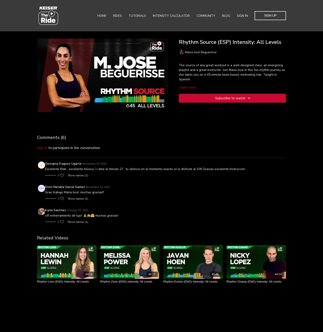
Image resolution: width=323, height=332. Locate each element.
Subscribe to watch (233, 98)
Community (205, 16)
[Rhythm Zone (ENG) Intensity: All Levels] (130, 281)
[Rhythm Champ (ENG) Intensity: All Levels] (256, 281)
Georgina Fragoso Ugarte (63, 164)
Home (101, 16)
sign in (42, 147)
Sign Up (270, 15)
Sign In (242, 16)
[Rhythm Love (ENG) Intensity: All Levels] (67, 281)
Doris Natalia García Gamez (65, 187)
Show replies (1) (78, 175)
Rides (117, 16)
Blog (226, 16)
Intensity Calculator (171, 16)
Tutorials (137, 16)
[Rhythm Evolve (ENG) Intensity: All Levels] (193, 281)
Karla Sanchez (55, 210)
